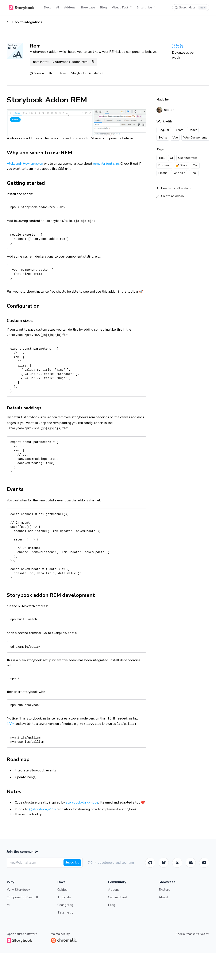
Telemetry (65, 912)
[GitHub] (150, 863)
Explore (164, 889)
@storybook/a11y (42, 809)
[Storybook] (191, 863)
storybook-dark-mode (82, 802)
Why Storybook (18, 889)
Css (195, 165)
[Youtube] (204, 863)
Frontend (164, 165)
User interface (187, 158)
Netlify (204, 934)
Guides (62, 889)
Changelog (65, 905)
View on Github (42, 73)
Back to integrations (24, 22)
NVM (11, 723)
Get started (95, 73)
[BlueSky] (164, 863)
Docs (47, 7)
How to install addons (174, 188)
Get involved (117, 897)
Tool (161, 158)
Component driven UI (22, 897)
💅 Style (181, 165)
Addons (69, 7)
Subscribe (72, 863)
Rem (194, 173)
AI (57, 7)
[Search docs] (190, 7)
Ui (171, 158)
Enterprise (146, 7)
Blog (103, 7)
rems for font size (106, 163)
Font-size (179, 173)
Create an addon (170, 196)
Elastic (162, 173)
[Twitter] (177, 863)
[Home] (22, 7)
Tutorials (64, 897)
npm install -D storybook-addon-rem (63, 62)
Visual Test (122, 7)
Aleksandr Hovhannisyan (25, 163)
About (163, 897)
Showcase (87, 7)
